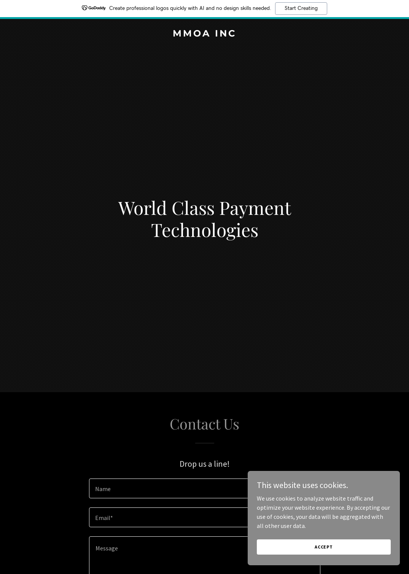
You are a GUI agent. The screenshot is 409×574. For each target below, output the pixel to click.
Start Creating (301, 8)
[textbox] (204, 488)
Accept (324, 547)
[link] (204, 34)
